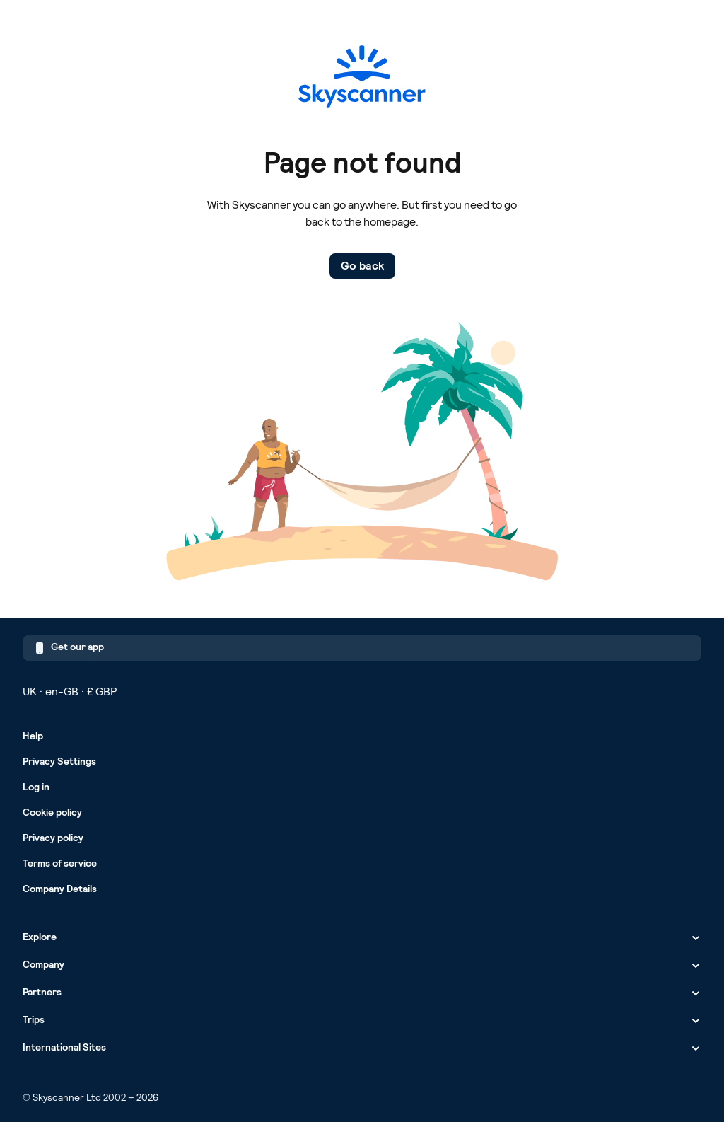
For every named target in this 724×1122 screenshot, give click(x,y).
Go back (362, 265)
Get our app (69, 649)
